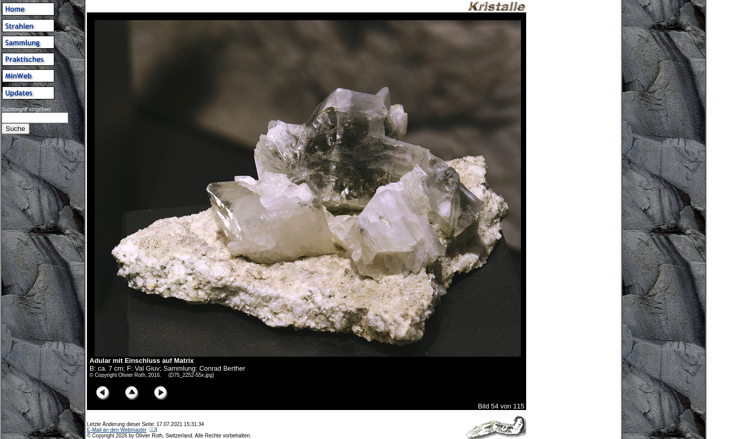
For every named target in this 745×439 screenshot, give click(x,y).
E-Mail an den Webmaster (116, 430)
